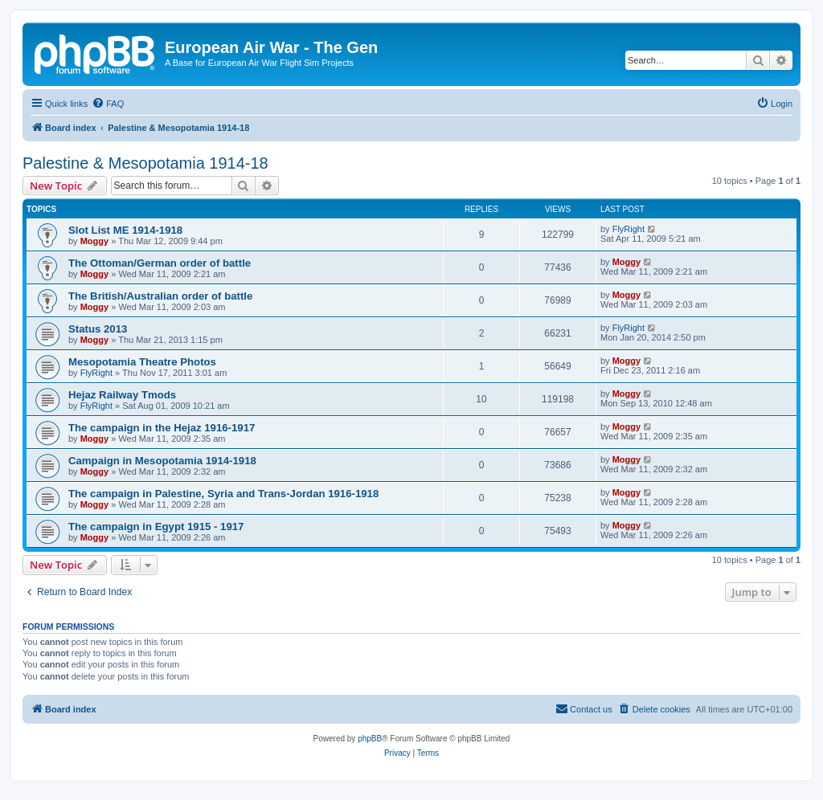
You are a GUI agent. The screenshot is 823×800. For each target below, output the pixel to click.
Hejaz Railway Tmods (122, 395)
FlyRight (628, 229)
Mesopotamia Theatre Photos (142, 362)
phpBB (370, 738)
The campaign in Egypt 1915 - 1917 (156, 526)
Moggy (94, 241)
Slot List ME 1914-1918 (125, 230)
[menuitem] (108, 103)
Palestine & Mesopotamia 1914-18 (145, 163)
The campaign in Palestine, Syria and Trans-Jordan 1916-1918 (223, 494)
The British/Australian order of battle (160, 296)
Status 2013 (97, 329)
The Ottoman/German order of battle (159, 263)
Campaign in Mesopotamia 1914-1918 (162, 461)
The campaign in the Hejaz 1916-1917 (161, 428)
